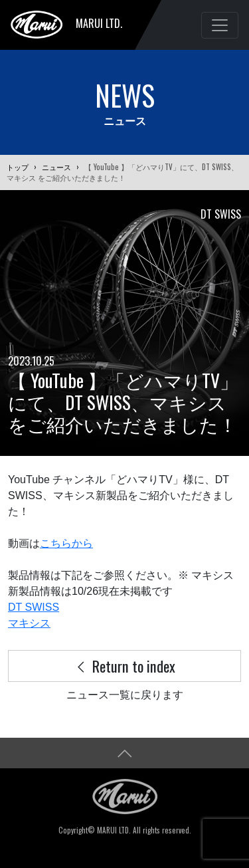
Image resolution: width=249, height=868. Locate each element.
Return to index (124, 666)
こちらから (66, 543)
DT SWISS (33, 607)
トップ (18, 167)
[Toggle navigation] (219, 25)
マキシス (29, 623)
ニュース (56, 167)
